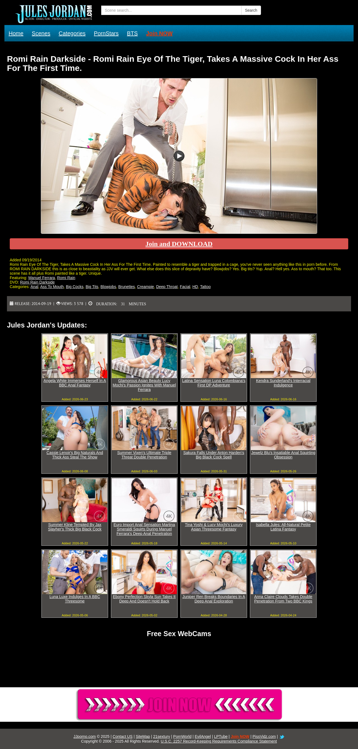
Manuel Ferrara (41, 278)
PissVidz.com (264, 736)
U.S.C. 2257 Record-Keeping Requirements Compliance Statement (219, 741)
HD (195, 286)
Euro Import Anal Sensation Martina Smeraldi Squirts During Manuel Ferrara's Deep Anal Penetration (144, 529)
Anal (34, 286)
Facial (185, 286)
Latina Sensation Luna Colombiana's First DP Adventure (213, 382)
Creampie (145, 286)
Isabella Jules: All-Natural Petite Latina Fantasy (283, 526)
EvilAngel (203, 736)
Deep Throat (167, 286)
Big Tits (92, 286)
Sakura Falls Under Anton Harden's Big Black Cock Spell (213, 454)
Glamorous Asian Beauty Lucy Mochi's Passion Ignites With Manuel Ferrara (144, 385)
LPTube (221, 736)
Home (16, 33)
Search (251, 10)
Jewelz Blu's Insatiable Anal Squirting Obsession (283, 454)
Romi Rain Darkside (37, 282)
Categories (72, 33)
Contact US (123, 736)
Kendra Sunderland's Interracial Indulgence (283, 382)
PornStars (106, 33)
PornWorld (182, 736)
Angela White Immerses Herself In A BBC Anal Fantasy (75, 382)
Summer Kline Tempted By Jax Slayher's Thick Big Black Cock (74, 526)
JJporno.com (84, 736)
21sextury (161, 736)
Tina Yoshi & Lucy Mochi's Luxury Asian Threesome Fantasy (214, 526)
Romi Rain (66, 278)
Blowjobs (108, 286)
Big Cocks (74, 286)
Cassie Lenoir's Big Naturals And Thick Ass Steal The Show (74, 454)
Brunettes (126, 286)
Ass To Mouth (52, 286)
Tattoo (205, 286)
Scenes (41, 33)
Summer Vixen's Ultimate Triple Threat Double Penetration (144, 454)
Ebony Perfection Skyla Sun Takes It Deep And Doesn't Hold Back (144, 598)
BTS (132, 33)
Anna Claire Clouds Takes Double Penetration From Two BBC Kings (283, 598)
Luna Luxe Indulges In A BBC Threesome (74, 598)
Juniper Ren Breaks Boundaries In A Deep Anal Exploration (213, 598)
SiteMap (143, 736)
